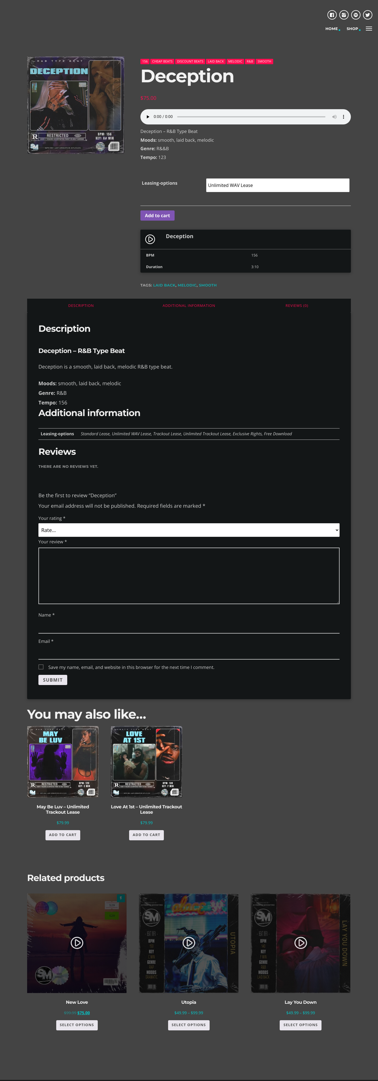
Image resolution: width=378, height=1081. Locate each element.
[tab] (81, 305)
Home (331, 29)
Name (46, 615)
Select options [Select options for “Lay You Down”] (300, 1025)
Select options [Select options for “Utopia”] (189, 1025)
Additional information (189, 305)
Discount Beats (190, 61)
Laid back (216, 61)
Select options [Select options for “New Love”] (77, 1025)
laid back (164, 285)
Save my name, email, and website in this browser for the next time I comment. (131, 667)
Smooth (264, 61)
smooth (208, 285)
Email (46, 641)
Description (81, 305)
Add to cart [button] (63, 835)
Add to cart (157, 215)
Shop (352, 29)
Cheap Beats (162, 61)
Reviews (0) (297, 305)
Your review (52, 542)
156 (145, 61)
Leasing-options (159, 183)
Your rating (52, 518)
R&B (250, 61)
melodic (235, 61)
